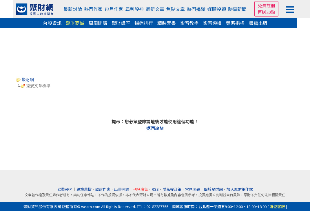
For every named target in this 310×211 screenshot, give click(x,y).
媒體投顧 (216, 8)
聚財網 (25, 79)
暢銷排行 (143, 22)
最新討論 (72, 8)
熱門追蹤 (196, 8)
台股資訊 (52, 22)
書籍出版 (258, 22)
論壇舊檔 (84, 189)
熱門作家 (93, 8)
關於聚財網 (213, 189)
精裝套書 (166, 22)
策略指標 (235, 22)
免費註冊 (266, 5)
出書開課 (121, 189)
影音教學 (189, 22)
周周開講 (98, 22)
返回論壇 (155, 128)
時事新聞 (237, 8)
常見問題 (192, 189)
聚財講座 (121, 22)
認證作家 (102, 189)
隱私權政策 (172, 189)
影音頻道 (212, 22)
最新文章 (155, 8)
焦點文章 (175, 8)
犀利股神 (134, 8)
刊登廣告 (140, 189)
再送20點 (266, 12)
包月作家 (114, 8)
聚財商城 (75, 22)
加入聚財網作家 (240, 189)
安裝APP (65, 189)
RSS (155, 189)
